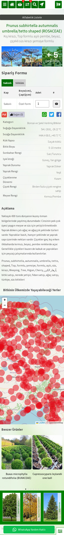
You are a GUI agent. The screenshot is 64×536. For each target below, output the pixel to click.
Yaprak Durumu (11, 165)
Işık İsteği (8, 159)
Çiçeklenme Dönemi (10, 180)
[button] (39, 406)
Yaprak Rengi (10, 171)
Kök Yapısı (9, 140)
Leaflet (40, 423)
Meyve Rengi (10, 195)
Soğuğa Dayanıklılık (14, 128)
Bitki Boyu (9, 146)
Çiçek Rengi (10, 186)
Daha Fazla (52, 56)
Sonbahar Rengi (12, 152)
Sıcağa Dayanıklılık (13, 134)
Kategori (8, 122)
